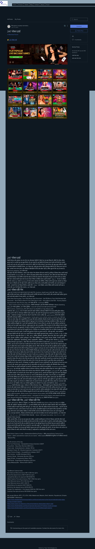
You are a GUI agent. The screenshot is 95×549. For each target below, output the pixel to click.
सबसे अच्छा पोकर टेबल (76, 58)
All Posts (10, 19)
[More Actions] (66, 26)
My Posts (18, 19)
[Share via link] (17, 517)
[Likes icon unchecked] (8, 517)
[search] (79, 19)
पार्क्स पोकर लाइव (75, 55)
